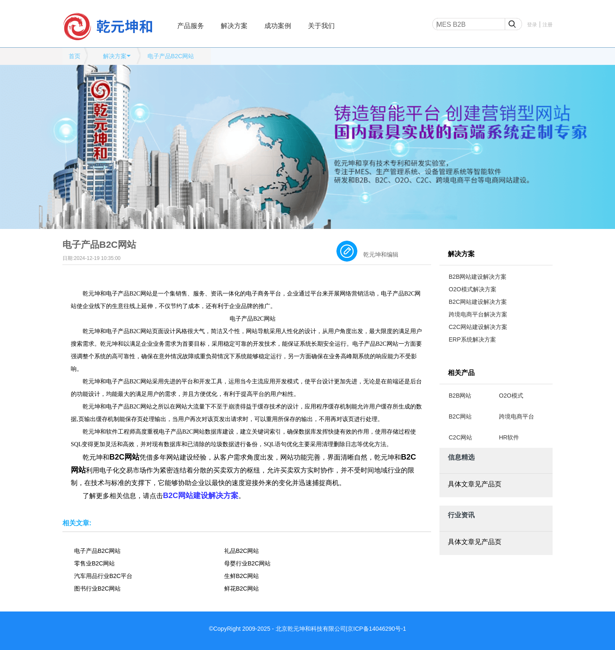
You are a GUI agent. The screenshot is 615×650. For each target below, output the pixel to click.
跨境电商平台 (516, 416)
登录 (532, 25)
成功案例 (277, 25)
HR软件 (509, 437)
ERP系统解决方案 (472, 339)
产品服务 (190, 25)
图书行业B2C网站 (97, 588)
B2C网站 (460, 416)
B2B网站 (460, 395)
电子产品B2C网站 (170, 56)
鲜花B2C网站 (241, 588)
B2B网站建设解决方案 (477, 276)
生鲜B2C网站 (241, 576)
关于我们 (321, 25)
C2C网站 (460, 437)
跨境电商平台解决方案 (478, 314)
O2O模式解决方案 (472, 289)
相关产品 (461, 372)
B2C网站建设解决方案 (478, 301)
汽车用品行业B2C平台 (103, 576)
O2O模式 (511, 395)
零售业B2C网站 (94, 563)
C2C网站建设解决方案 (478, 327)
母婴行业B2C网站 (247, 563)
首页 (74, 56)
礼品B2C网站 (241, 550)
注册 (548, 25)
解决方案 (234, 25)
